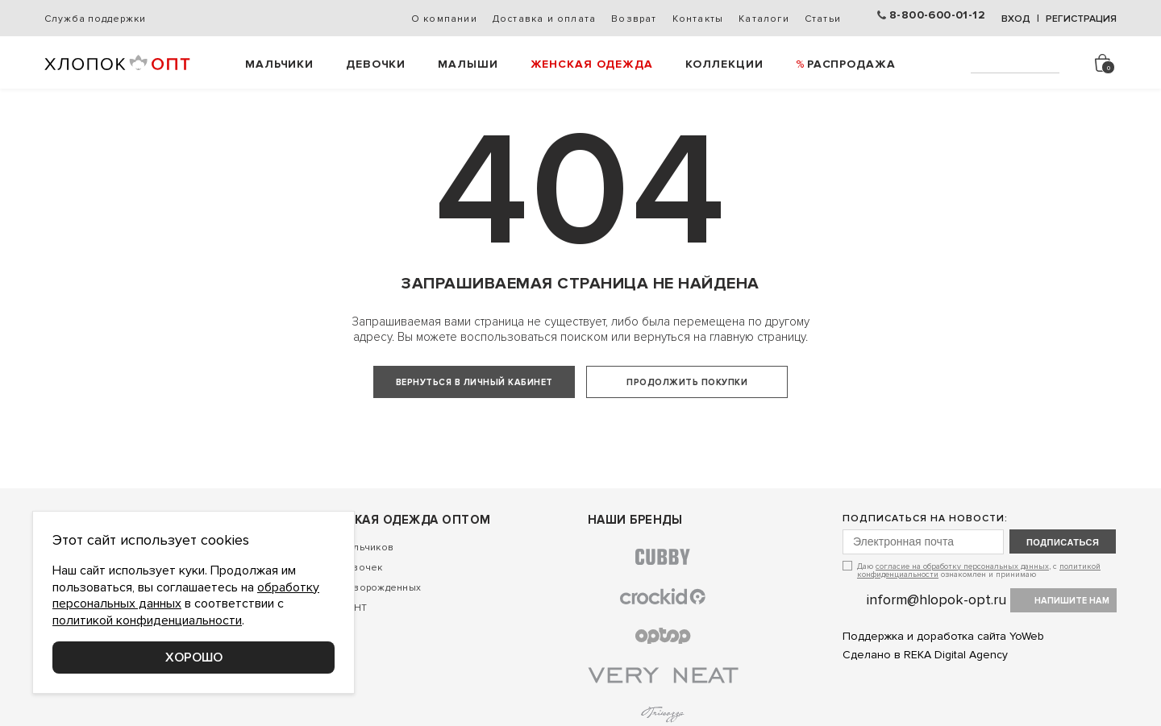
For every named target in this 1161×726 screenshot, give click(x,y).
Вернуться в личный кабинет (474, 382)
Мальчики (279, 64)
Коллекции (724, 64)
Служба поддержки (94, 19)
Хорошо (194, 657)
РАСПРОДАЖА (851, 64)
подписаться (1062, 588)
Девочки (376, 64)
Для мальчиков (356, 593)
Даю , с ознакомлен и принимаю (979, 616)
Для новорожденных (370, 634)
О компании (444, 19)
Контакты (698, 19)
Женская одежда (592, 64)
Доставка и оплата (544, 19)
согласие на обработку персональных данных (962, 612)
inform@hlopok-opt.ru (936, 645)
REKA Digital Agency (956, 701)
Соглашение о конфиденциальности (133, 715)
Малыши (467, 64)
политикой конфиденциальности (147, 620)
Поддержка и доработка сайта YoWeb (943, 683)
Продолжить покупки (686, 382)
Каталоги (764, 19)
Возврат (633, 19)
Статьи (823, 19)
